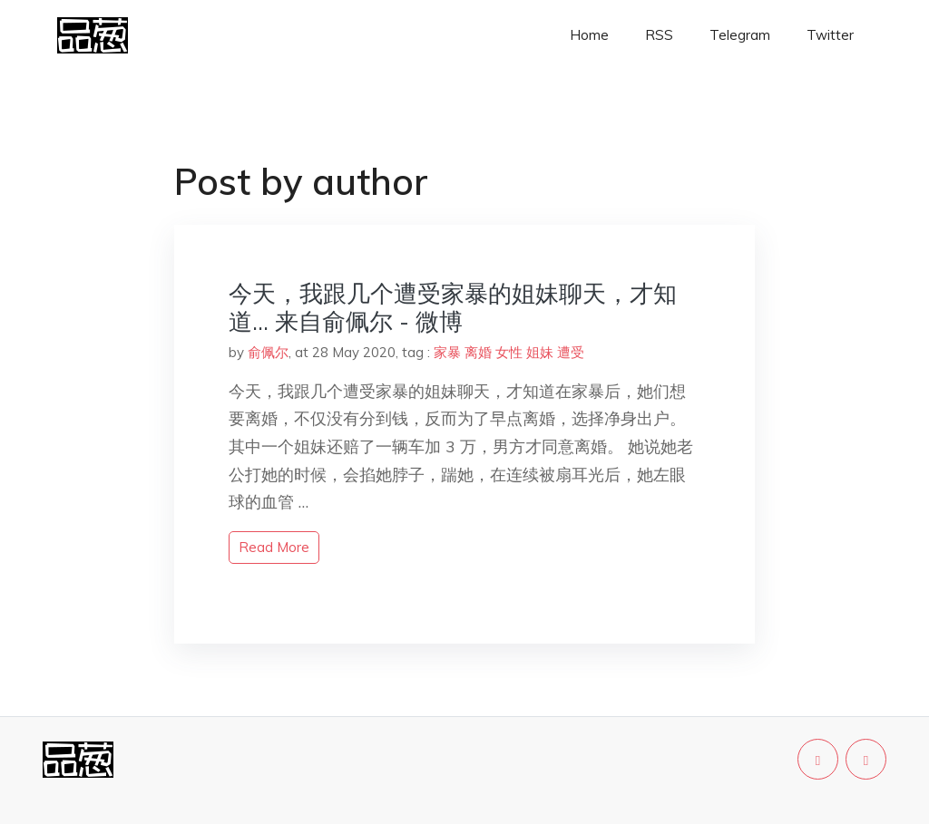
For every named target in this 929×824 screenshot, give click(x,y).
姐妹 (539, 352)
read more (274, 547)
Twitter (830, 35)
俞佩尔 (268, 352)
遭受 (570, 352)
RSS (659, 35)
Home (589, 35)
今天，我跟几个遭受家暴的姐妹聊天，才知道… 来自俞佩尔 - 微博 (453, 307)
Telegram (739, 35)
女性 (509, 352)
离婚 (478, 352)
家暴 (447, 352)
